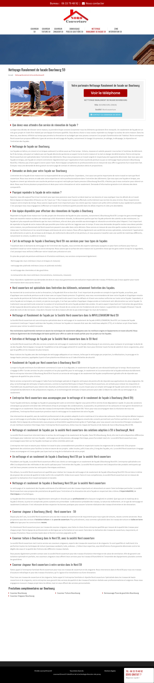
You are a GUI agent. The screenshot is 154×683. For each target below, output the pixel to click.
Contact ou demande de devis (105, 115)
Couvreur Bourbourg (18, 593)
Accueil (10, 75)
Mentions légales (110, 671)
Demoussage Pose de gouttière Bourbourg (121, 593)
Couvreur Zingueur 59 (58, 30)
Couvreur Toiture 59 (46, 30)
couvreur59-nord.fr (45, 671)
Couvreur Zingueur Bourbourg (22, 596)
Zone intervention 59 (115, 30)
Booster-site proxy (94, 674)
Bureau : (64, 3)
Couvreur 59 (35, 30)
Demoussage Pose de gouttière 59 (74, 30)
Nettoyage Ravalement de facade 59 (96, 30)
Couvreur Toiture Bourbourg (68, 593)
